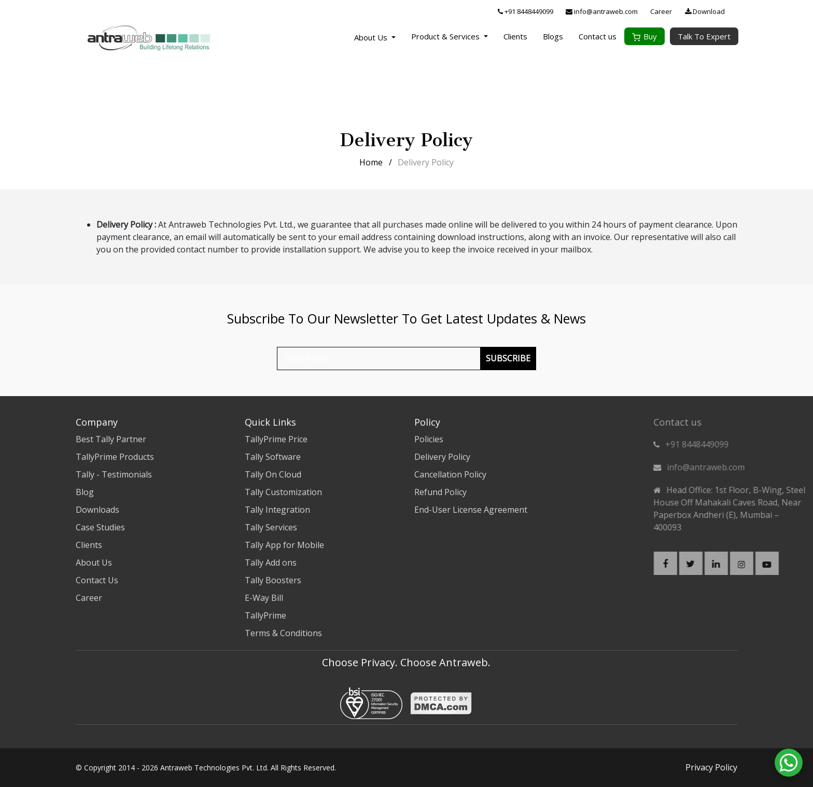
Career (661, 11)
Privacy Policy (711, 767)
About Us (371, 37)
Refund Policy (440, 492)
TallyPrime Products (115, 456)
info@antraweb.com (602, 11)
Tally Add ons (271, 562)
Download (705, 11)
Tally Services (271, 527)
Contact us (597, 36)
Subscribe (508, 358)
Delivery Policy (442, 456)
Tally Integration (277, 509)
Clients (515, 36)
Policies (428, 439)
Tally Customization (283, 492)
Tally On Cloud (273, 474)
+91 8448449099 (525, 11)
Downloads (97, 509)
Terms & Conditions (283, 633)
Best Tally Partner (111, 439)
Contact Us (97, 580)
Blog (85, 492)
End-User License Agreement (470, 509)
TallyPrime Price (276, 439)
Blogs (553, 36)
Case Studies (100, 527)
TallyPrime (265, 615)
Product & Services (449, 36)
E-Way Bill (264, 597)
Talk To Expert (704, 36)
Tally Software (273, 456)
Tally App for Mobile (284, 545)
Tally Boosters (273, 580)
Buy (644, 36)
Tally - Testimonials (114, 474)
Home (371, 162)
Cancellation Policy (450, 474)
